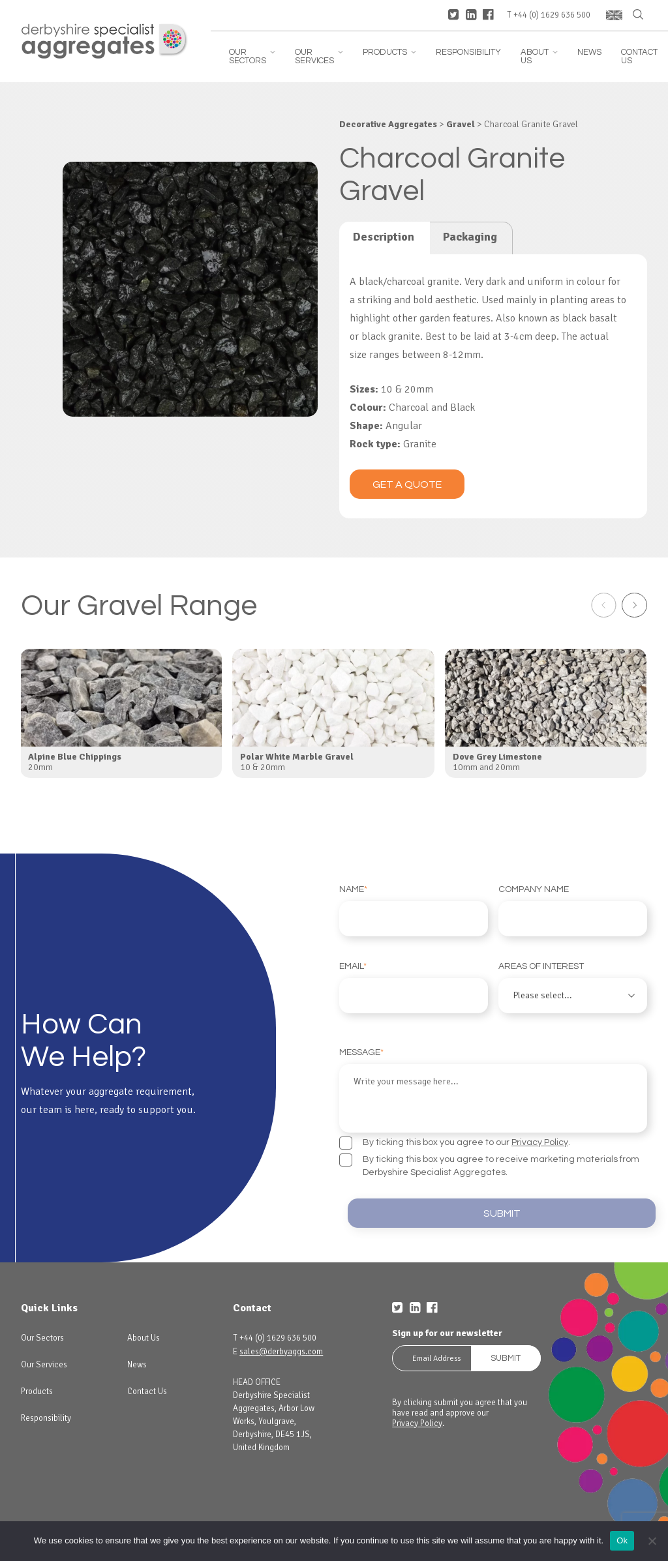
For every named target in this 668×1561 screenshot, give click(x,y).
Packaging (470, 237)
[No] (651, 1540)
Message (493, 1087)
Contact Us (639, 56)
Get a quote (407, 484)
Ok (622, 1540)
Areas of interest (572, 987)
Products (389, 52)
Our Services (319, 56)
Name (413, 910)
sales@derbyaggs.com (281, 1348)
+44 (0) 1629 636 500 (551, 15)
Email (413, 987)
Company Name (572, 910)
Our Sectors (252, 56)
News (589, 52)
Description (383, 237)
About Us (539, 56)
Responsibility (468, 52)
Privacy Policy (539, 1135)
